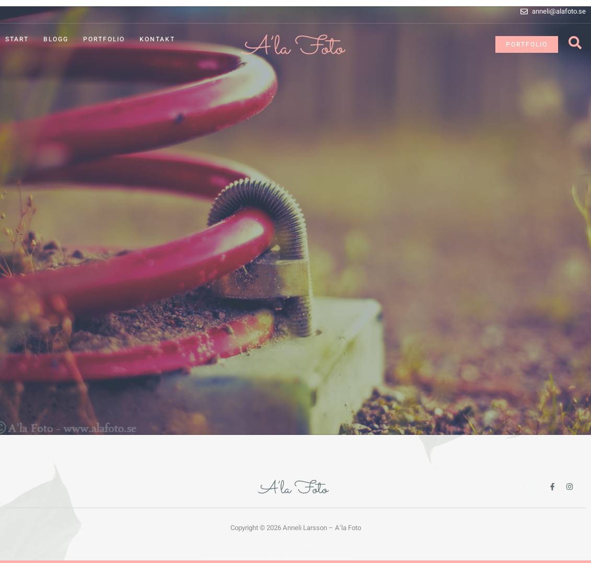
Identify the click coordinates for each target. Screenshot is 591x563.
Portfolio (104, 39)
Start (17, 39)
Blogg (55, 39)
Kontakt (157, 39)
